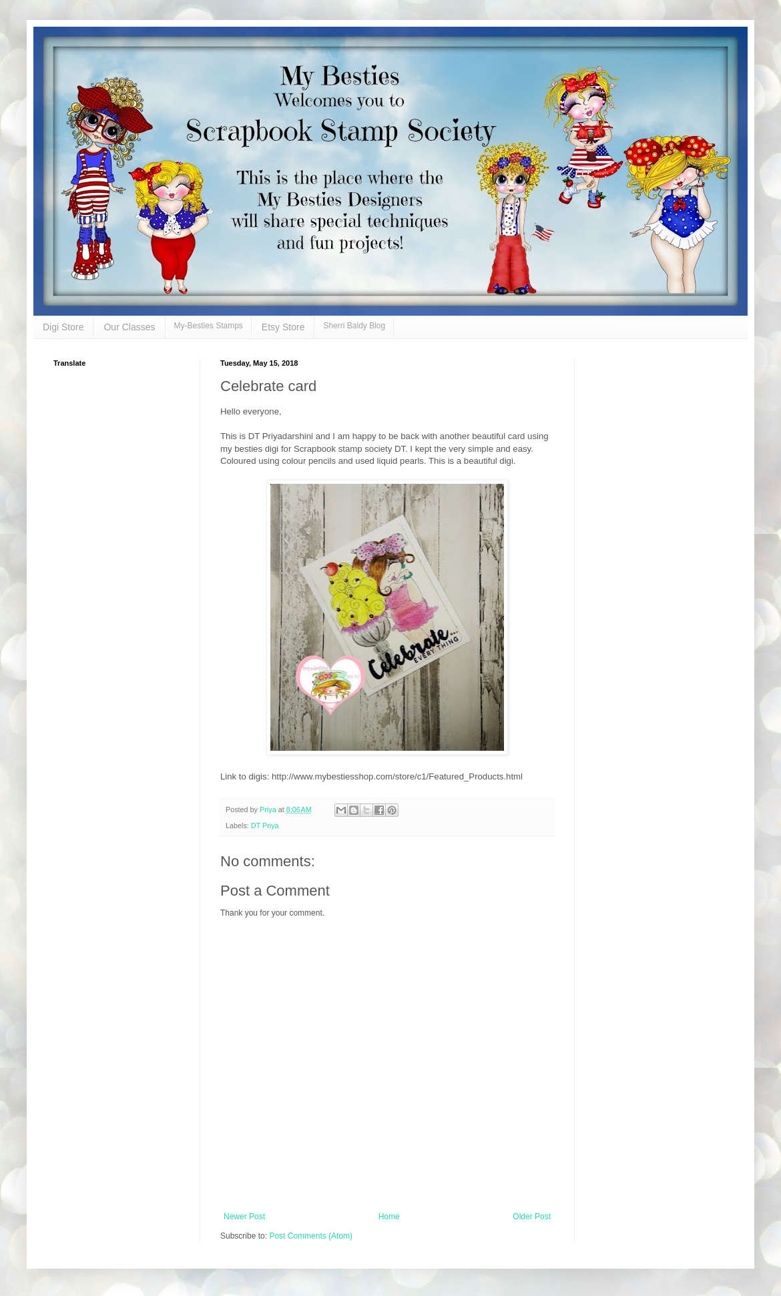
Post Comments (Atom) (310, 1236)
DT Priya (265, 826)
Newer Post (244, 1216)
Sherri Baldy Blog (354, 325)
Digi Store (63, 327)
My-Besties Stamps (208, 325)
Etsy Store (283, 327)
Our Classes (129, 327)
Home (389, 1216)
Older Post (532, 1216)
